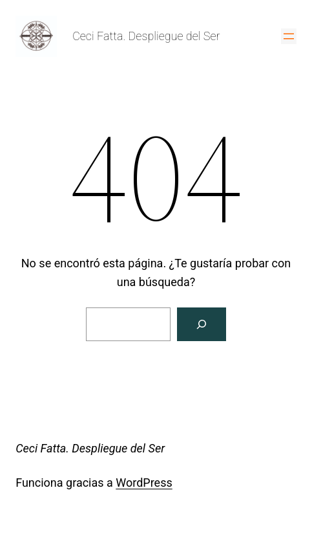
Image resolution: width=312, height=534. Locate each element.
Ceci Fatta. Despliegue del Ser (146, 36)
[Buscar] (201, 324)
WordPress (144, 482)
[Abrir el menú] (288, 36)
